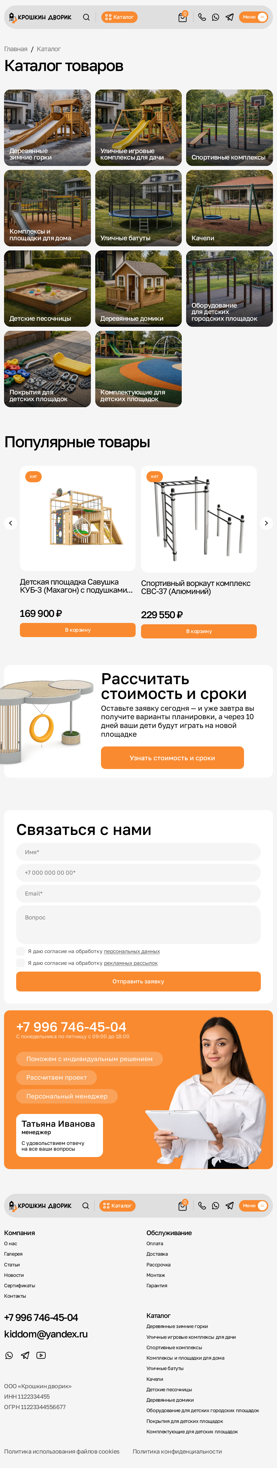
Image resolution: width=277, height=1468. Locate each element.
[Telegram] (229, 17)
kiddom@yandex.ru (46, 1333)
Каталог (119, 17)
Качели (154, 1379)
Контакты (15, 1296)
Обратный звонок (202, 17)
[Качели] (229, 208)
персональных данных (132, 951)
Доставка (157, 1254)
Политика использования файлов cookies (61, 1451)
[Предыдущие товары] (10, 523)
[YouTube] (41, 1355)
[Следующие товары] (266, 523)
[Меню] (253, 17)
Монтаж (155, 1275)
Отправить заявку (138, 981)
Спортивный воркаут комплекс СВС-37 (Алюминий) (195, 587)
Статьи (12, 1264)
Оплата (154, 1243)
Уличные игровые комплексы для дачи (191, 1337)
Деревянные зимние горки (177, 1326)
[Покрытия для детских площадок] (47, 369)
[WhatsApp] (215, 17)
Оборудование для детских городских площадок (202, 1410)
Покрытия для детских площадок (184, 1421)
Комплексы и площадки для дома (185, 1358)
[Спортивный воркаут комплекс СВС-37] (199, 519)
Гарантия (156, 1285)
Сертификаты (19, 1285)
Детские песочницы (169, 1389)
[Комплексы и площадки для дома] (47, 208)
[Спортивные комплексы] (229, 128)
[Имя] (138, 852)
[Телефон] (138, 873)
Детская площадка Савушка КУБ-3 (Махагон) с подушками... (76, 585)
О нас (10, 1243)
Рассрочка (158, 1264)
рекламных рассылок (131, 963)
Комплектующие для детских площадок (192, 1431)
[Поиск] (86, 17)
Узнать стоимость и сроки (172, 758)
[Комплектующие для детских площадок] (138, 369)
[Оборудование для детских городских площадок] (229, 288)
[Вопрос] (138, 924)
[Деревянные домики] (138, 288)
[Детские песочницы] (47, 288)
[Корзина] (182, 16)
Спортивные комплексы (174, 1347)
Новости (14, 1275)
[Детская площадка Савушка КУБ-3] (78, 518)
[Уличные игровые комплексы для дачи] (138, 128)
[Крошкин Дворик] (40, 18)
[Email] (138, 894)
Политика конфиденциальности (177, 1451)
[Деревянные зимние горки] (47, 128)
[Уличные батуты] (138, 208)
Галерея (13, 1254)
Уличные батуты (165, 1368)
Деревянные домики (170, 1400)
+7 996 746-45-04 (71, 1026)
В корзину (78, 630)
